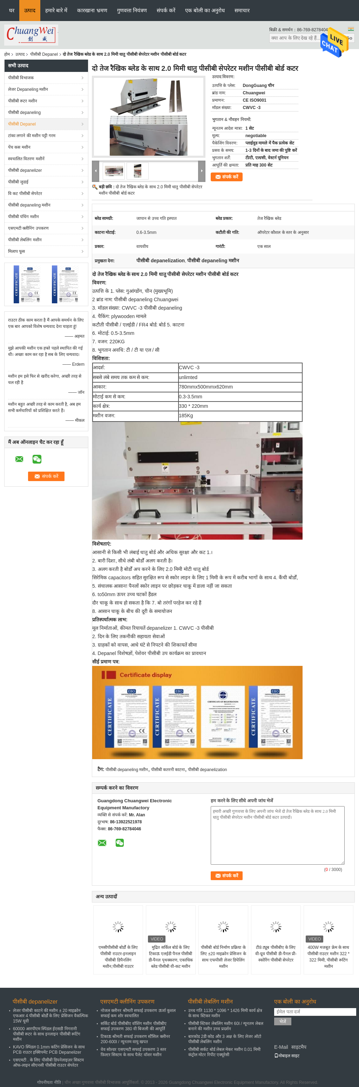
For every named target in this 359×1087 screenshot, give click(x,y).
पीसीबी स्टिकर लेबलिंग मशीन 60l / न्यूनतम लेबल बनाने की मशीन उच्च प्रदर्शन (225, 1026)
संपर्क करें (166, 10)
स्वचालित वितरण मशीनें (26, 158)
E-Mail (281, 1047)
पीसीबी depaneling (24, 112)
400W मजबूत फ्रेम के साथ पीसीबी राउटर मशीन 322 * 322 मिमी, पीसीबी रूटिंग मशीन (328, 957)
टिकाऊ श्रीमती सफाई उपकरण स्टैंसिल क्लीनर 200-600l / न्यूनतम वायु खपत (135, 1039)
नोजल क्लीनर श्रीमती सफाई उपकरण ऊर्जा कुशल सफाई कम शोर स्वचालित (138, 1013)
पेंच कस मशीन (19, 147)
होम (7, 54)
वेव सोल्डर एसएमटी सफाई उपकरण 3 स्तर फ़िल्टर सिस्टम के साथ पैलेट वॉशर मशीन (133, 1052)
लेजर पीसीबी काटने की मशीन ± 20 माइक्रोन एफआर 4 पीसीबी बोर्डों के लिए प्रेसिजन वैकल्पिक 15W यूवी (50, 1016)
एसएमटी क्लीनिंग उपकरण (28, 228)
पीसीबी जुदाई (18, 182)
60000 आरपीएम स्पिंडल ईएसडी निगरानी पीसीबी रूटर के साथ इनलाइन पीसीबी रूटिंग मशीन (46, 1034)
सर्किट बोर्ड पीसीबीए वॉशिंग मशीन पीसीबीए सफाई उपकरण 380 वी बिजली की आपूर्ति (134, 1026)
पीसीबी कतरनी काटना (168, 769)
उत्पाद (29, 10)
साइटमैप (298, 1047)
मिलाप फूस (16, 251)
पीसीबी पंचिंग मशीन (23, 216)
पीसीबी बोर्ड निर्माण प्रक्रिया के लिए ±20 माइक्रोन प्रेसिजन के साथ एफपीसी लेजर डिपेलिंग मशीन (223, 957)
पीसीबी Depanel (44, 54)
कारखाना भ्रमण (92, 10)
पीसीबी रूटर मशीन (22, 101)
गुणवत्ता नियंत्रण (132, 10)
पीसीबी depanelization (207, 769)
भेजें (282, 1021)
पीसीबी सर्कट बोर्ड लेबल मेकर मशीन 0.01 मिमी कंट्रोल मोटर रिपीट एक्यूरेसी (224, 1052)
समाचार (242, 10)
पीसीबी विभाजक (21, 77)
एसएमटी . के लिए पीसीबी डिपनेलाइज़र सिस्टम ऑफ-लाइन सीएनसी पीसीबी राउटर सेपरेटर (48, 1063)
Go (349, 38)
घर (11, 10)
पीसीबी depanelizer (25, 170)
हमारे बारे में (56, 10)
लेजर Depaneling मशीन (28, 89)
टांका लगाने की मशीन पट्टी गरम (31, 135)
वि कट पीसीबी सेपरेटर (25, 193)
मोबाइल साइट (286, 1055)
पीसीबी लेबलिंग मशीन (25, 239)
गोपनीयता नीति (49, 1082)
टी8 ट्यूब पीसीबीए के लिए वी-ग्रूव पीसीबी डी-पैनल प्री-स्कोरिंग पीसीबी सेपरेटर (276, 954)
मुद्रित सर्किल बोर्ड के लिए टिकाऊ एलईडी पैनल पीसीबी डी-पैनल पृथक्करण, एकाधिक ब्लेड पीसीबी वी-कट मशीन (171, 957)
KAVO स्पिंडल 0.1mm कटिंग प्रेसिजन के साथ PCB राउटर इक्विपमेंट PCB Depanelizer (49, 1050)
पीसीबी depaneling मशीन (29, 205)
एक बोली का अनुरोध (205, 10)
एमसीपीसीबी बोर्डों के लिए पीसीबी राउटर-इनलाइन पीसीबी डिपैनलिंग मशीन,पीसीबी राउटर (118, 957)
